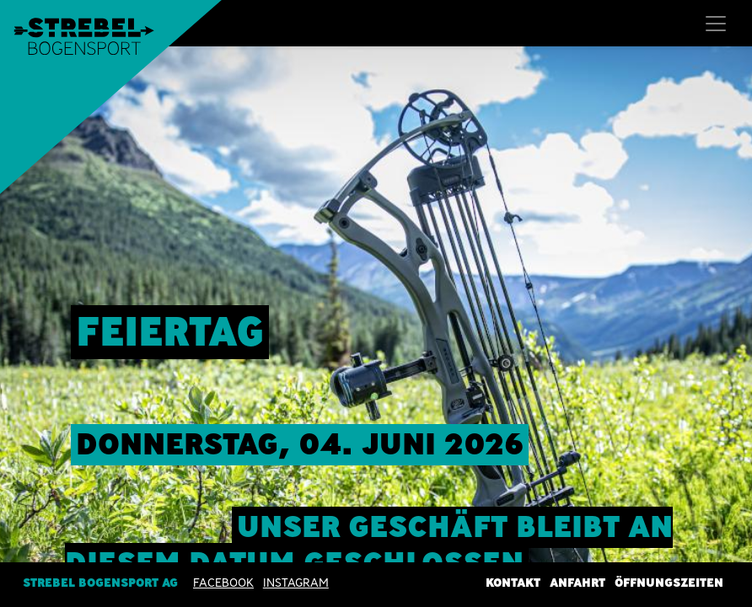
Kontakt (513, 582)
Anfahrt (577, 582)
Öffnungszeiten (669, 582)
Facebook (223, 582)
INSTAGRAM (296, 582)
